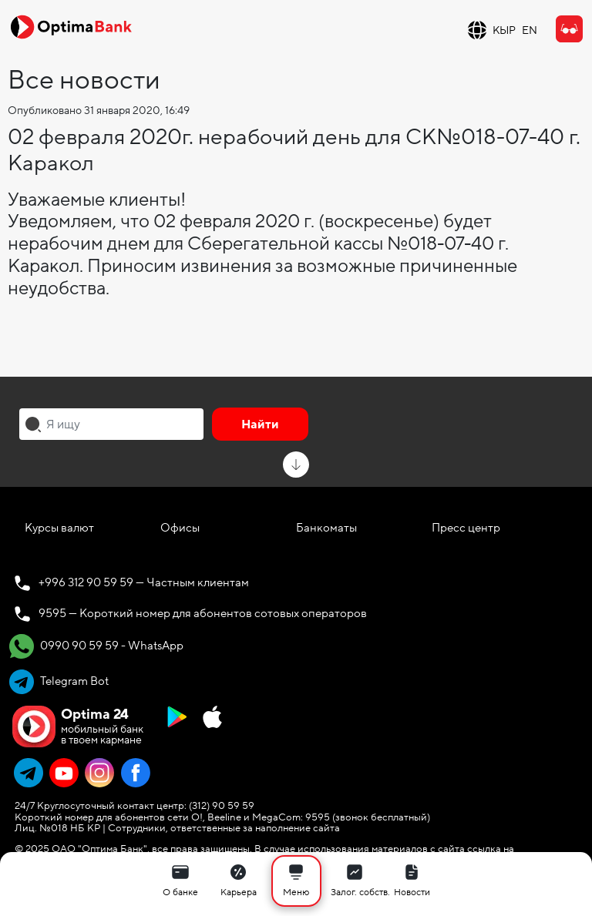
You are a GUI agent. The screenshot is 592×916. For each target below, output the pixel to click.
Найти (260, 424)
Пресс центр (466, 527)
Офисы (180, 527)
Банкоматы (326, 527)
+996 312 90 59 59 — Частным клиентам (144, 582)
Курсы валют (59, 527)
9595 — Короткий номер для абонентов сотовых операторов (203, 613)
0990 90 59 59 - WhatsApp (96, 646)
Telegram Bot (59, 681)
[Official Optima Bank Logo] (71, 26)
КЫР (504, 30)
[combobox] (111, 424)
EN (529, 30)
